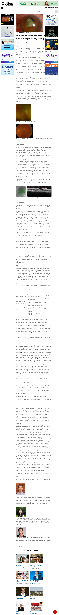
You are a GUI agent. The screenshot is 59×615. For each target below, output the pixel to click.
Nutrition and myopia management (21, 565)
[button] (2, 7)
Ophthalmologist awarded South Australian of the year (35, 582)
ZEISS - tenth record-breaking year (21, 612)
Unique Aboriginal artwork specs (34, 612)
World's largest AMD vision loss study (21, 597)
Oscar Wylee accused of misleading (22, 581)
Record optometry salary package (36, 597)
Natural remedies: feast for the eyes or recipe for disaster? (36, 565)
